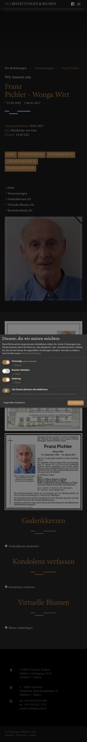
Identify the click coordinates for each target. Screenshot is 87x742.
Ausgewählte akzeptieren (14, 403)
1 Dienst (16, 374)
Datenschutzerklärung (31, 354)
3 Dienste (17, 365)
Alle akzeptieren (75, 403)
